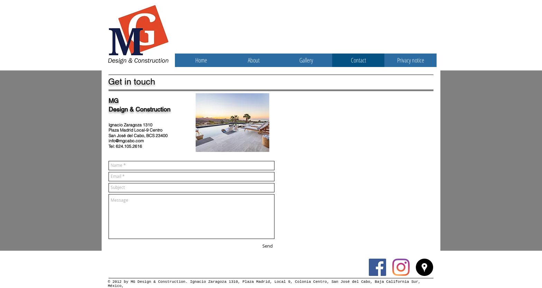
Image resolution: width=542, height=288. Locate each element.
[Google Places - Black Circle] (424, 267)
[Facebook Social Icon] (377, 267)
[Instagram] (401, 267)
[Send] (267, 246)
